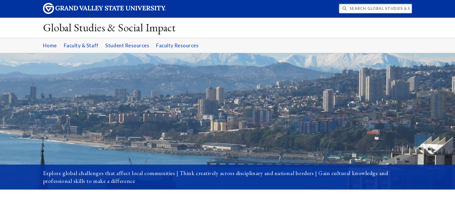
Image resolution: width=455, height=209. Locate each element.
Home (50, 45)
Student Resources (127, 45)
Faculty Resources (177, 45)
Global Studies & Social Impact (109, 27)
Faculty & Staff (81, 45)
